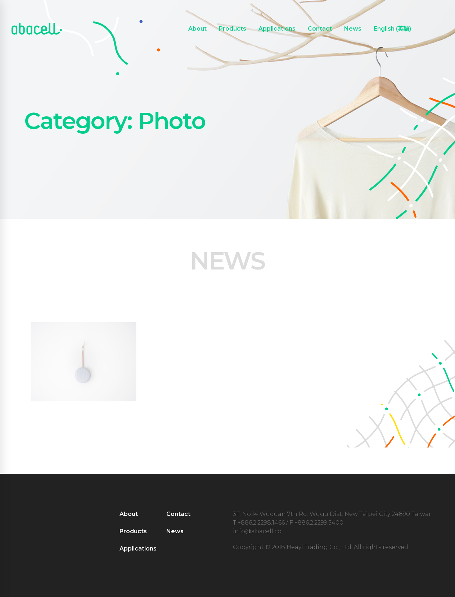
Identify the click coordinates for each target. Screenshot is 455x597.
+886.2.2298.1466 (261, 522)
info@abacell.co (257, 531)
